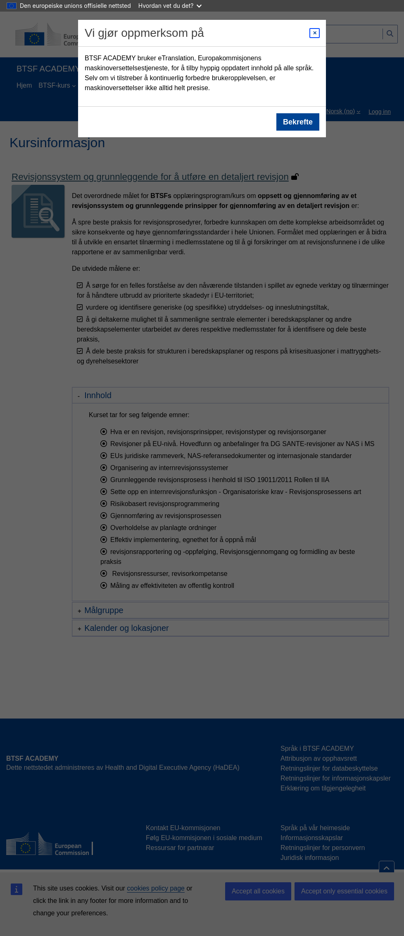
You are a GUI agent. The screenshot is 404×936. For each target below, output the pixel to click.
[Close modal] (314, 33)
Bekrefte (298, 122)
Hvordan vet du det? (170, 5)
